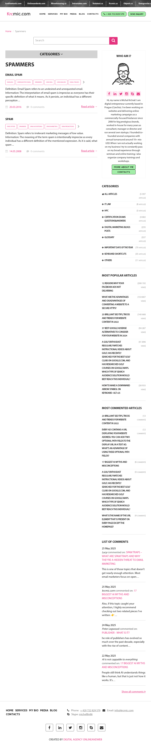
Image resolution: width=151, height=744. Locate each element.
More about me (124, 167)
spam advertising (36, 126)
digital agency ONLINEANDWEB (82, 739)
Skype (80, 714)
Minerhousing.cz (58, 4)
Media (73, 14)
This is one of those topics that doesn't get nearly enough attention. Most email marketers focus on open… (123, 573)
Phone (83, 710)
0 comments (37, 107)
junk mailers (61, 82)
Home (42, 14)
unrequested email (24, 82)
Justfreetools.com (13, 4)
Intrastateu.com (79, 4)
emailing (10, 82)
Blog (82, 14)
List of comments (115, 542)
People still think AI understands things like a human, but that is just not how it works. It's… (123, 676)
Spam (9, 119)
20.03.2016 (15, 107)
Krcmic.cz (113, 4)
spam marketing (51, 126)
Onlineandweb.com (36, 4)
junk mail (49, 82)
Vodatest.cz (98, 4)
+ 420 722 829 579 (114, 14)
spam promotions (68, 126)
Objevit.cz (128, 4)
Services (53, 14)
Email (118, 710)
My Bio (64, 14)
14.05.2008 (15, 151)
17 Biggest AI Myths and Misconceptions (119, 594)
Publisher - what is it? (116, 633)
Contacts (92, 14)
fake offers (11, 126)
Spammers (38, 82)
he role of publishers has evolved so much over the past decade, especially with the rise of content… (123, 642)
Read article (87, 106)
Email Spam (13, 75)
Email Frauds (74, 82)
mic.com (19, 14)
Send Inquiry (137, 14)
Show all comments (134, 691)
